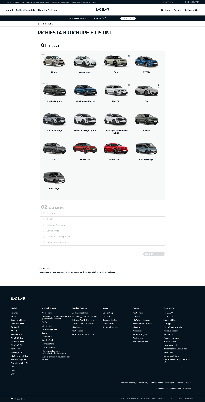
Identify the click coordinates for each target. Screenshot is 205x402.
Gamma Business (110, 327)
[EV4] (147, 96)
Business (166, 10)
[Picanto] (54, 67)
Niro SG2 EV (16, 345)
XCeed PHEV (16, 334)
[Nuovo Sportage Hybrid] (85, 125)
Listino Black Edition (56, 242)
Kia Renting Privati (50, 329)
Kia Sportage (17, 349)
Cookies (180, 382)
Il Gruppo (167, 323)
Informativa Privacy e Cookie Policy (134, 382)
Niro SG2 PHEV (17, 341)
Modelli (9, 10)
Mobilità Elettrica (47, 10)
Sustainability (169, 320)
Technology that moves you (84, 316)
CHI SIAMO (168, 313)
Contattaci (127, 18)
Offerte (136, 316)
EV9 (12, 374)
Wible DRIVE (168, 352)
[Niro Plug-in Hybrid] (85, 96)
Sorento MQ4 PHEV (19, 363)
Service (178, 10)
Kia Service (138, 313)
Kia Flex (45, 322)
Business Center (109, 320)
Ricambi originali (140, 334)
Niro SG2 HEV (17, 338)
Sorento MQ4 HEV (19, 359)
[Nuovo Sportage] (54, 125)
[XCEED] (147, 67)
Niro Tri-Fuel (47, 340)
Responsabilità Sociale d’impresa (178, 349)
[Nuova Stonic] (85, 67)
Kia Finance (47, 326)
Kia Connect (77, 331)
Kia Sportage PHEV (19, 356)
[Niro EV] (116, 96)
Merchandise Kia (140, 341)
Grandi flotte (108, 323)
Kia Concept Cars (171, 356)
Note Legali (169, 382)
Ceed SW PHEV (17, 323)
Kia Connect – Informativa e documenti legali (173, 388)
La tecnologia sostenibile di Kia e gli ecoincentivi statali (56, 317)
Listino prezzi (53, 230)
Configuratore (48, 344)
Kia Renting (107, 313)
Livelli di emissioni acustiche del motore (56, 358)
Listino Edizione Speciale (58, 236)
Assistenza (138, 338)
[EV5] (54, 154)
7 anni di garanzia (171, 338)
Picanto (14, 313)
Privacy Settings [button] (13, 2)
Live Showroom (48, 347)
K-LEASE (106, 316)
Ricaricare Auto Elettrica (83, 334)
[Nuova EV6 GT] (116, 154)
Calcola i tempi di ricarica (83, 323)
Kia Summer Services (142, 323)
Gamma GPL (47, 336)
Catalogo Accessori (56, 225)
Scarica (149, 254)
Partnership (168, 334)
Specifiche (51, 219)
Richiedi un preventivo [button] (60, 2)
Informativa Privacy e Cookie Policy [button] (35, 2)
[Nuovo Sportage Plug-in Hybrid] (116, 125)
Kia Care (136, 327)
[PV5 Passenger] (147, 154)
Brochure (51, 213)
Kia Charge (77, 327)
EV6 (12, 366)
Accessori (137, 331)
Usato (44, 333)
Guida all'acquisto (25, 10)
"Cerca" (170, 2)
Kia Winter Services (141, 320)
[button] (171, 2)
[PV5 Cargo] (54, 183)
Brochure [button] (76, 2)
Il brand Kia (168, 316)
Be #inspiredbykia (80, 313)
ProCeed (15, 327)
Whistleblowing (157, 382)
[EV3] (116, 67)
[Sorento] (147, 125)
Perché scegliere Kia (172, 327)
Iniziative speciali (170, 331)
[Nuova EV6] (85, 154)
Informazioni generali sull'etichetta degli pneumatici (55, 352)
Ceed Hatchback (18, 320)
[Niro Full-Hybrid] (54, 96)
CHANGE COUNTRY (192, 2)
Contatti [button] (86, 2)
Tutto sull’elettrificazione (83, 320)
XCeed (14, 331)
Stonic (14, 316)
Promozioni (47, 313)
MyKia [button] (95, 2)
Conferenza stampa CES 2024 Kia (176, 360)
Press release (169, 341)
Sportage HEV (17, 352)
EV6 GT (14, 370)
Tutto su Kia (191, 10)
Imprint (188, 382)
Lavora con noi (170, 345)
